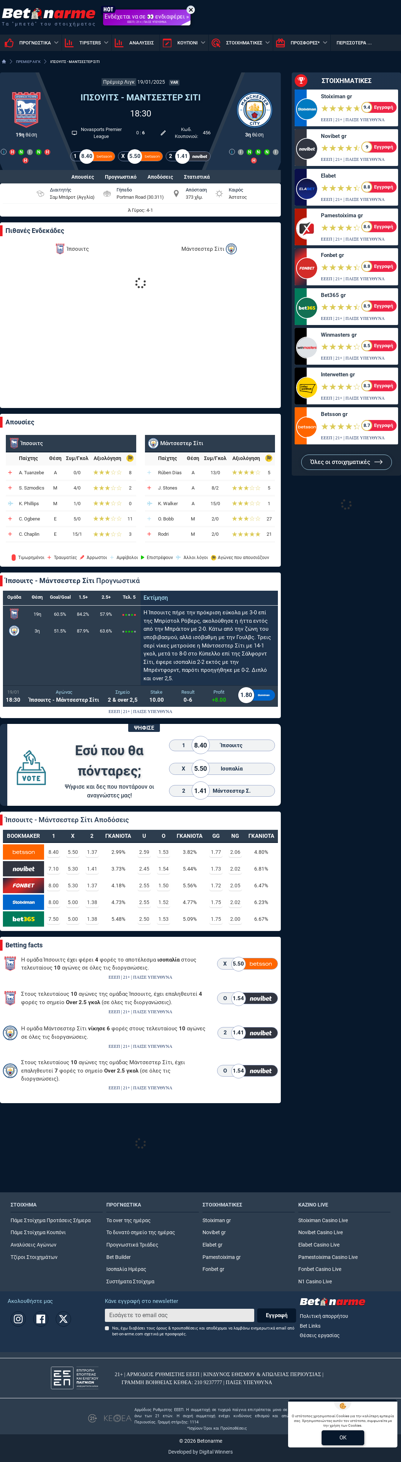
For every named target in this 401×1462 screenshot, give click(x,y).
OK (342, 1437)
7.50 (53, 919)
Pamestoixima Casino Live (328, 1257)
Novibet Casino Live (320, 1232)
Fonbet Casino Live (319, 1269)
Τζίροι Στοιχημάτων (34, 1257)
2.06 (235, 852)
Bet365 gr (333, 295)
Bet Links (310, 1326)
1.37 (92, 852)
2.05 (235, 885)
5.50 (73, 852)
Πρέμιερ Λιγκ (119, 82)
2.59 (144, 852)
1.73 (216, 869)
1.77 (216, 852)
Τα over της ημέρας (128, 1220)
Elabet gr (213, 1245)
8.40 (53, 852)
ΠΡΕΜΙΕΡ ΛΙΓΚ (28, 62)
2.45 (144, 869)
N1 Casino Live (315, 1282)
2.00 (235, 919)
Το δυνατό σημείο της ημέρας (140, 1232)
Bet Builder (118, 1257)
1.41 (92, 869)
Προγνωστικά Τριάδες (132, 1245)
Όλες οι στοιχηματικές (346, 462)
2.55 (144, 885)
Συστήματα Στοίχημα (130, 1282)
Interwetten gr (338, 374)
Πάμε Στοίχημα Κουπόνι (38, 1232)
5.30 (73, 869)
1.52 (163, 902)
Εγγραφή (276, 1315)
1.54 (163, 869)
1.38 (92, 902)
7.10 (53, 869)
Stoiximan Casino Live (323, 1220)
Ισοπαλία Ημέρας (126, 1269)
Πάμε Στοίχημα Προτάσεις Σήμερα (51, 1220)
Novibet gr (333, 136)
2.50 (144, 919)
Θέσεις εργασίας (320, 1335)
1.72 (216, 885)
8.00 (53, 885)
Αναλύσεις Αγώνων (33, 1245)
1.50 (163, 885)
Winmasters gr (339, 335)
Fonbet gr (332, 255)
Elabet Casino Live (318, 1245)
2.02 (235, 869)
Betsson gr (334, 414)
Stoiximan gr (336, 96)
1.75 (216, 902)
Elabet (328, 176)
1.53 (163, 852)
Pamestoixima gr (342, 215)
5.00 (73, 902)
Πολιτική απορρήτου (324, 1316)
